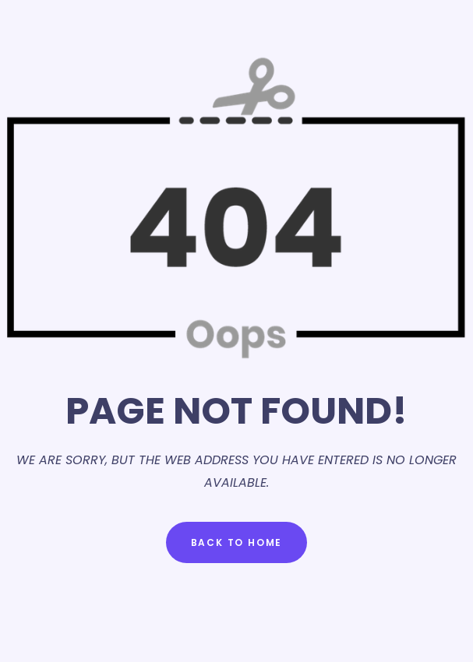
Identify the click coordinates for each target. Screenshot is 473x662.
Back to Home (237, 542)
